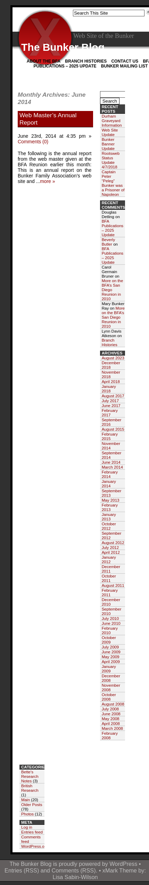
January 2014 (109, 483)
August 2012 (113, 542)
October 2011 (109, 578)
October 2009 (109, 639)
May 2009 (110, 656)
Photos (27, 814)
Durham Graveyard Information (112, 120)
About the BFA (43, 61)
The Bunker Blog (63, 47)
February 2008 (110, 735)
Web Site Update (110, 132)
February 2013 (110, 507)
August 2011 (113, 585)
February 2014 (110, 474)
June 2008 (111, 713)
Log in (26, 827)
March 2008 (112, 728)
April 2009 (111, 661)
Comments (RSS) (73, 870)
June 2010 (111, 623)
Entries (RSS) (22, 870)
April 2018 (111, 381)
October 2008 (109, 696)
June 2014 (111, 462)
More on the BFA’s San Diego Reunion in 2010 (113, 317)
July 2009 (110, 647)
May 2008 (110, 718)
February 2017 (110, 412)
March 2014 (112, 467)
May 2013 (110, 500)
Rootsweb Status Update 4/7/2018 (111, 160)
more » (47, 181)
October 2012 (109, 526)
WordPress (123, 864)
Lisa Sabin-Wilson (75, 877)
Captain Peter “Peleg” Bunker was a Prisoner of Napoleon (113, 183)
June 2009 (111, 651)
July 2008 (110, 709)
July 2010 (110, 618)
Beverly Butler (108, 241)
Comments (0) (33, 141)
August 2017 (113, 395)
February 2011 (110, 592)
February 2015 (110, 436)
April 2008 (111, 723)
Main (25, 799)
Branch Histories (86, 61)
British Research (30, 787)
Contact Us (124, 61)
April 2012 (111, 552)
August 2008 (113, 704)
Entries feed (32, 832)
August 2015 (113, 429)
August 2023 (113, 358)
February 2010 (110, 630)
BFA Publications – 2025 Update (113, 228)
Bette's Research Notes (30, 776)
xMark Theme (119, 870)
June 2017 (111, 405)
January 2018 (109, 388)
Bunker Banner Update (108, 144)
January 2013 (109, 516)
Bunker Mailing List (124, 66)
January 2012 (109, 559)
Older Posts (31, 804)
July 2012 (110, 547)
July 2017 (110, 400)
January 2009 (109, 668)
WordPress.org (34, 846)
